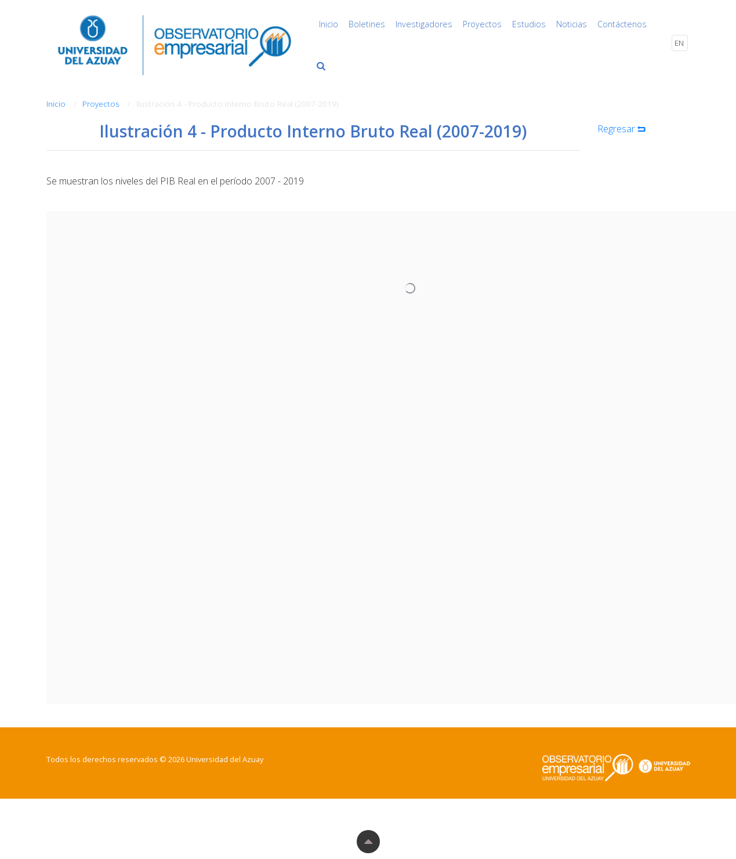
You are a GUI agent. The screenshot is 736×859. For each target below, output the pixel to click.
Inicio (328, 24)
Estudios (529, 24)
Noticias (571, 24)
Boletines (367, 24)
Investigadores (424, 24)
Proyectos (482, 24)
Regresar (622, 128)
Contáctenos (622, 24)
